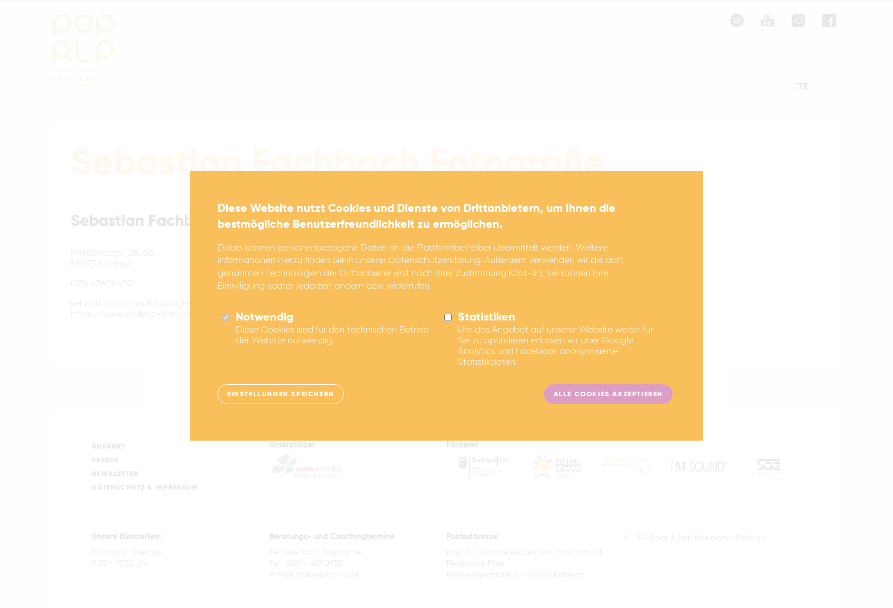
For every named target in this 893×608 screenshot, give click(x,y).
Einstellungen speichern (280, 407)
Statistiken (486, 330)
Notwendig (264, 330)
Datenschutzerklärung (434, 273)
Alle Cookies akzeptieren (608, 407)
